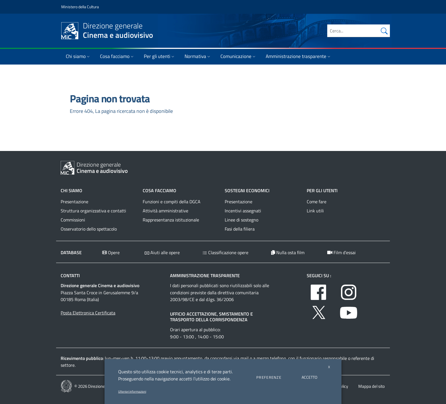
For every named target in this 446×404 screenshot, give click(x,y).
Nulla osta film (287, 252)
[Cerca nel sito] (384, 30)
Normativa (198, 56)
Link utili (315, 210)
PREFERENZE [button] (268, 377)
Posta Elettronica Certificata (88, 312)
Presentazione (74, 201)
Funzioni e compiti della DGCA (172, 201)
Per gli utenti (159, 56)
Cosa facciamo (117, 56)
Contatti (70, 275)
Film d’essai (341, 252)
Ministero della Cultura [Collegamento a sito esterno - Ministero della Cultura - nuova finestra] (80, 7)
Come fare (316, 201)
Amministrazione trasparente (299, 56)
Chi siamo (78, 56)
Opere (111, 252)
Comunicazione (238, 56)
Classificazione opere (225, 252)
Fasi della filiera (240, 228)
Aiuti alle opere (162, 252)
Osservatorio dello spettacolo (89, 228)
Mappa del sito (371, 386)
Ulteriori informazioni (132, 391)
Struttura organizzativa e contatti (93, 210)
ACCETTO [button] (309, 377)
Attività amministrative (165, 210)
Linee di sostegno (241, 219)
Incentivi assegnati (243, 210)
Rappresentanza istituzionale (171, 219)
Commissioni (73, 219)
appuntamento (188, 358)
